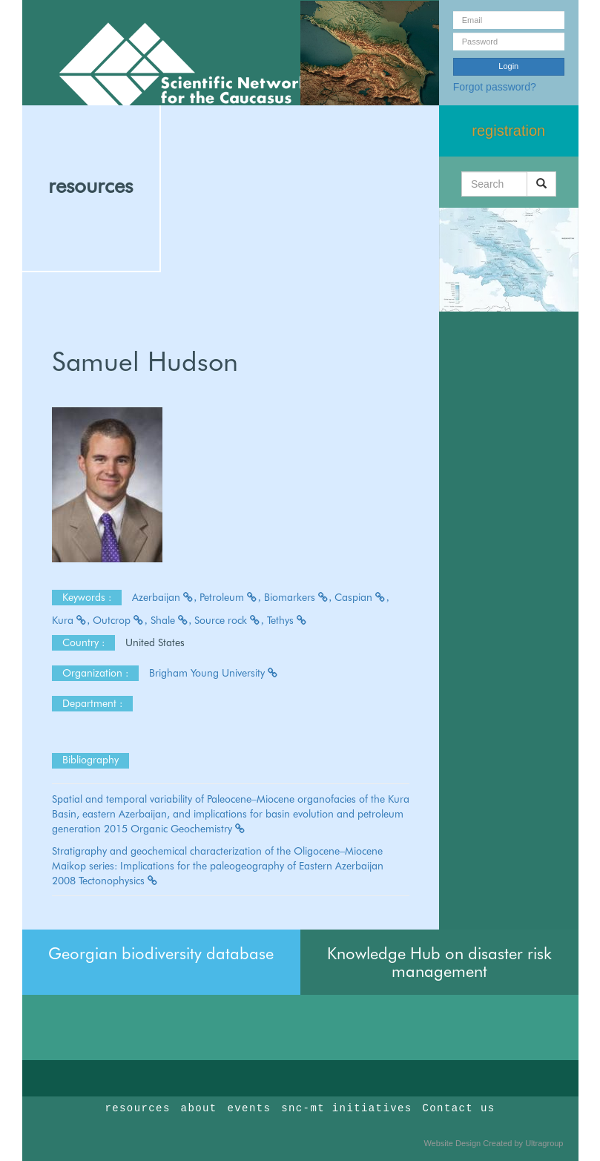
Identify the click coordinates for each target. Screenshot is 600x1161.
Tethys (287, 620)
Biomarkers (298, 597)
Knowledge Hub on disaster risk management (439, 962)
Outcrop (120, 620)
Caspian (361, 597)
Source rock (229, 620)
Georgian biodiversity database (161, 953)
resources (90, 185)
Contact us (459, 1108)
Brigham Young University (214, 673)
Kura (71, 620)
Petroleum (230, 597)
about (199, 1108)
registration (508, 130)
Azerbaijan (164, 597)
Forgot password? (494, 87)
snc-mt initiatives (346, 1108)
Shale (171, 620)
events (249, 1108)
